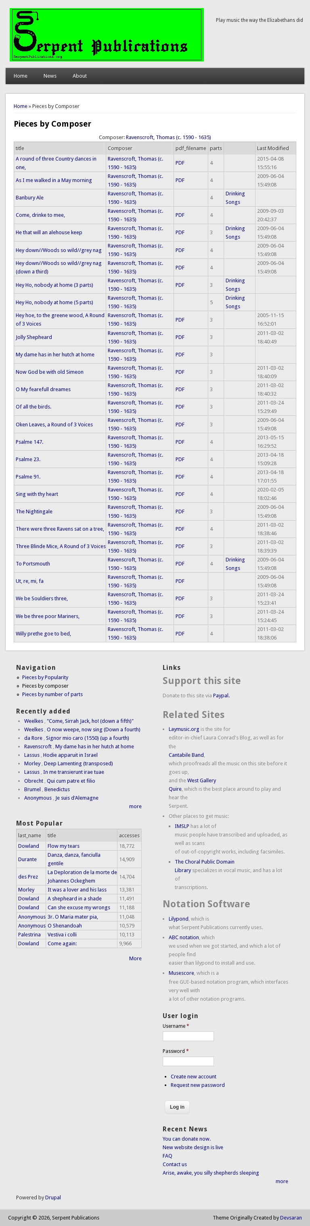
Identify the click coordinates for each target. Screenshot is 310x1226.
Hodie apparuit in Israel (70, 755)
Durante (27, 859)
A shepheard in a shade (75, 899)
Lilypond (179, 919)
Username (176, 1026)
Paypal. (221, 695)
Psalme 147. (29, 442)
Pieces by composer (45, 686)
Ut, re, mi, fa (30, 581)
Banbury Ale (30, 198)
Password (176, 1051)
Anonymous (38, 798)
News (50, 76)
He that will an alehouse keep (49, 232)
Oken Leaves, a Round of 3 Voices (54, 424)
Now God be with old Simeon (50, 372)
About (80, 76)
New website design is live (193, 1147)
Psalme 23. (28, 459)
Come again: (62, 943)
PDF (180, 163)
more (135, 806)
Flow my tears (64, 846)
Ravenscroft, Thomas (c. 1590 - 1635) (168, 137)
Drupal (53, 1197)
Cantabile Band (186, 755)
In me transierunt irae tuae (73, 772)
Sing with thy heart (37, 494)
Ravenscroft (38, 746)
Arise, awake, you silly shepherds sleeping (211, 1173)
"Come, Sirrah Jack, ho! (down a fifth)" (90, 721)
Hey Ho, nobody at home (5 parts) (54, 302)
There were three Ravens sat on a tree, (60, 529)
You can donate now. (187, 1139)
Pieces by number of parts (52, 694)
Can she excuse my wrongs (79, 907)
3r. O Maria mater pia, (73, 917)
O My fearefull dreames (43, 389)
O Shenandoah (65, 926)
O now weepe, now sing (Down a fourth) (93, 729)
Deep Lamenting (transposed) (78, 763)
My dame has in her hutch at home (55, 354)
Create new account (193, 1077)
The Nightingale (34, 511)
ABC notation (184, 937)
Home (20, 76)
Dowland (28, 846)
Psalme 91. (28, 477)
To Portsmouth (33, 564)
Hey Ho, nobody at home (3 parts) (54, 285)
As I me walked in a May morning (54, 180)
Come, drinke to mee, (40, 215)
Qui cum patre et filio (71, 781)
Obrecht (33, 781)
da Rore (33, 738)
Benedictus (57, 789)
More (135, 958)
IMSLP (182, 826)
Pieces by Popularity (45, 677)
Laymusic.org (184, 729)
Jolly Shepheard (34, 337)
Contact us (175, 1164)
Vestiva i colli (62, 935)
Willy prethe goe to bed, (43, 634)
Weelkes (33, 721)
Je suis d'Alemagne (76, 798)
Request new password (198, 1085)
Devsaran (291, 1218)
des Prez (28, 877)
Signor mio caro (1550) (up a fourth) (87, 738)
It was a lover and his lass (77, 890)
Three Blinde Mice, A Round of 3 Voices (61, 546)
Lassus (32, 755)
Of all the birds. (33, 407)
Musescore (181, 973)
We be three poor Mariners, (48, 616)
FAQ (167, 1156)
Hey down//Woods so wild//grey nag (59, 250)
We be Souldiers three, (42, 598)
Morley (32, 763)
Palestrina (29, 935)
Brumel (32, 789)
